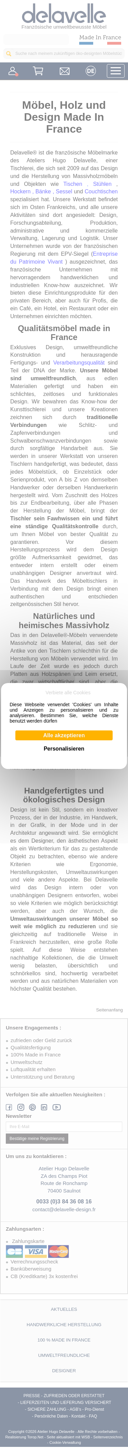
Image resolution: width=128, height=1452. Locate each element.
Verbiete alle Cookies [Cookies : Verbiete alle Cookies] (68, 692)
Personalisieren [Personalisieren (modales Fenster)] (64, 749)
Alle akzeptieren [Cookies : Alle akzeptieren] (64, 735)
